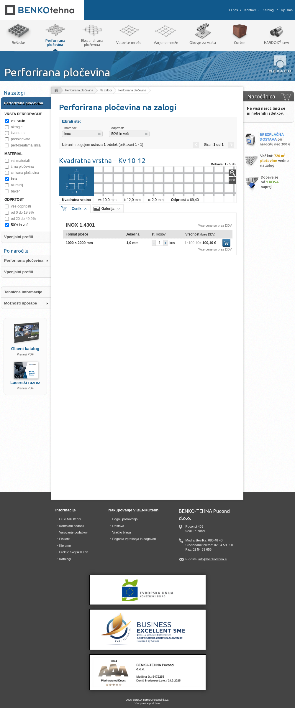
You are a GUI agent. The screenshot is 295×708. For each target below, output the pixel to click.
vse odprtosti (21, 206)
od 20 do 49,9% (23, 219)
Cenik (76, 209)
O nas (233, 10)
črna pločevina (22, 166)
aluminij (17, 185)
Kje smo (287, 10)
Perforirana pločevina (79, 90)
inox (14, 179)
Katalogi (268, 10)
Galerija (107, 209)
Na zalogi (106, 90)
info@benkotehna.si (213, 559)
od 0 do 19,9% (22, 212)
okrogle (16, 127)
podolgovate (20, 139)
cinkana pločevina (25, 173)
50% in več (19, 225)
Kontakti (250, 10)
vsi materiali (20, 161)
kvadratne (19, 133)
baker (15, 191)
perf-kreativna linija (26, 145)
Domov (56, 90)
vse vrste (18, 121)
